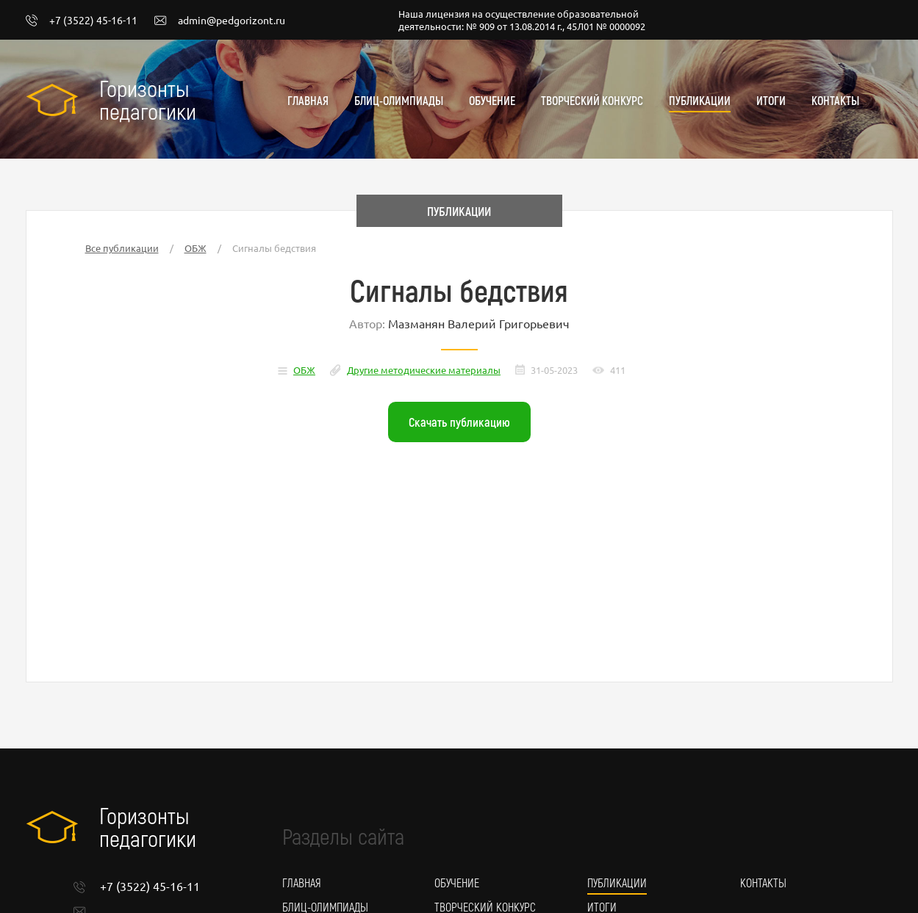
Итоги (771, 100)
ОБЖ (195, 248)
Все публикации (122, 248)
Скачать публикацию (459, 421)
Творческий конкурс (592, 100)
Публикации (700, 100)
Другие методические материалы (424, 370)
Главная (308, 100)
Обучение (492, 100)
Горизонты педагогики (147, 99)
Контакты (835, 100)
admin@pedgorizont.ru (219, 20)
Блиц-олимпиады (398, 100)
